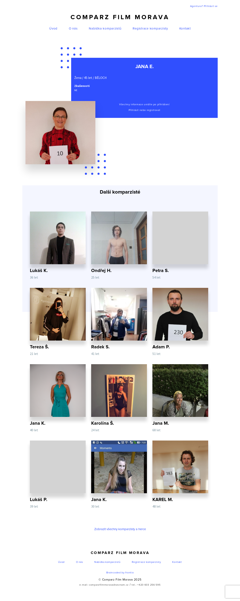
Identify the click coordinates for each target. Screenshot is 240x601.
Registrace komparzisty (150, 28)
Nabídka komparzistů (105, 28)
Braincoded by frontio (120, 572)
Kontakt (185, 28)
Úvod (53, 28)
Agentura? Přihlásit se (204, 6)
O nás (73, 28)
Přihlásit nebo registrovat (144, 110)
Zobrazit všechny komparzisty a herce (120, 529)
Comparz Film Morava (120, 17)
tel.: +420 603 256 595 (146, 585)
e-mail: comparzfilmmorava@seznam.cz (104, 585)
